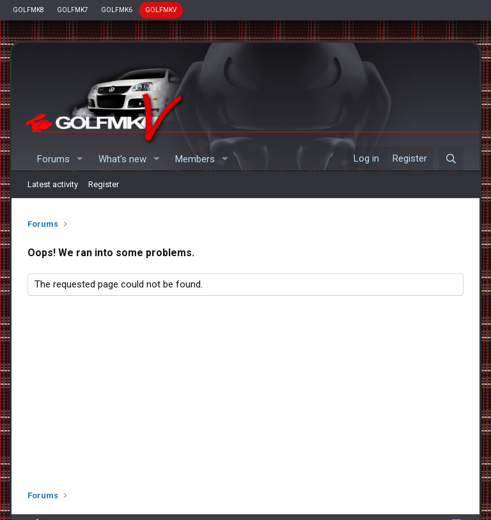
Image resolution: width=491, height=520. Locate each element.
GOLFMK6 (116, 9)
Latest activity (52, 184)
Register (103, 184)
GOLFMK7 (72, 9)
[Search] (451, 159)
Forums (53, 159)
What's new (122, 159)
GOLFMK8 (28, 9)
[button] (80, 159)
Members (195, 159)
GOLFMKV (160, 9)
